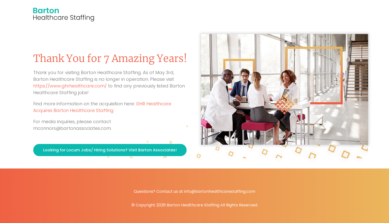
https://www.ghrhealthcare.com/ (70, 86)
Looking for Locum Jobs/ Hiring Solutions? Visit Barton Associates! (110, 150)
